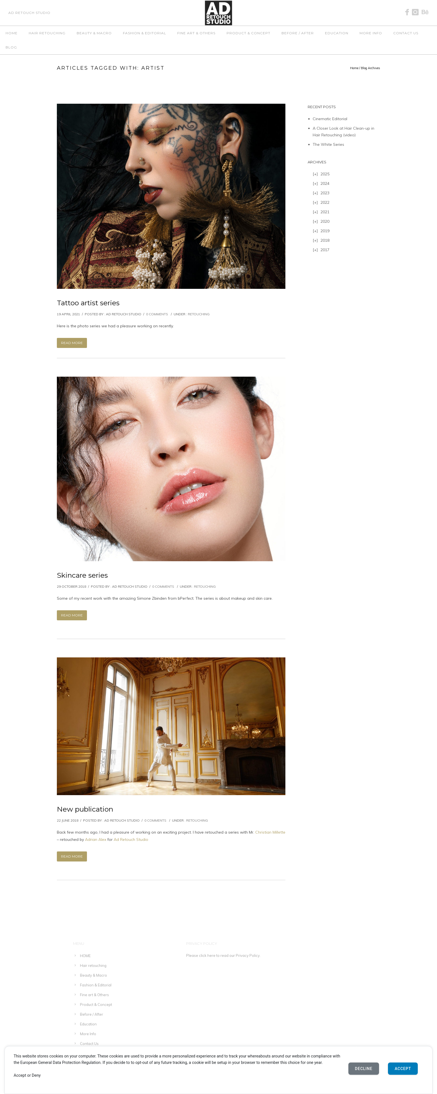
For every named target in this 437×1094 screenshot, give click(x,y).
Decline (364, 1068)
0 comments (157, 314)
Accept (403, 1068)
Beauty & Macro (94, 33)
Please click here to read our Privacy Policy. (223, 955)
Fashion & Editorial (144, 33)
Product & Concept (248, 33)
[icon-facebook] (408, 12)
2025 (325, 173)
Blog (11, 47)
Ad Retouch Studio (131, 839)
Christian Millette (270, 832)
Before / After (297, 33)
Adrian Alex (95, 839)
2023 (325, 192)
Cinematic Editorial (330, 118)
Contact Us (405, 33)
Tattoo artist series (88, 303)
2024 (325, 183)
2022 (325, 202)
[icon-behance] (425, 12)
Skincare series (82, 575)
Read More (72, 343)
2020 (325, 221)
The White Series (328, 144)
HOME (12, 33)
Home (354, 68)
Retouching (199, 314)
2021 (325, 211)
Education (336, 33)
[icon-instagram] (417, 12)
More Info (371, 33)
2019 (325, 230)
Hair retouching (47, 33)
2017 (325, 249)
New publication (85, 809)
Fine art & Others (196, 33)
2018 (325, 240)
